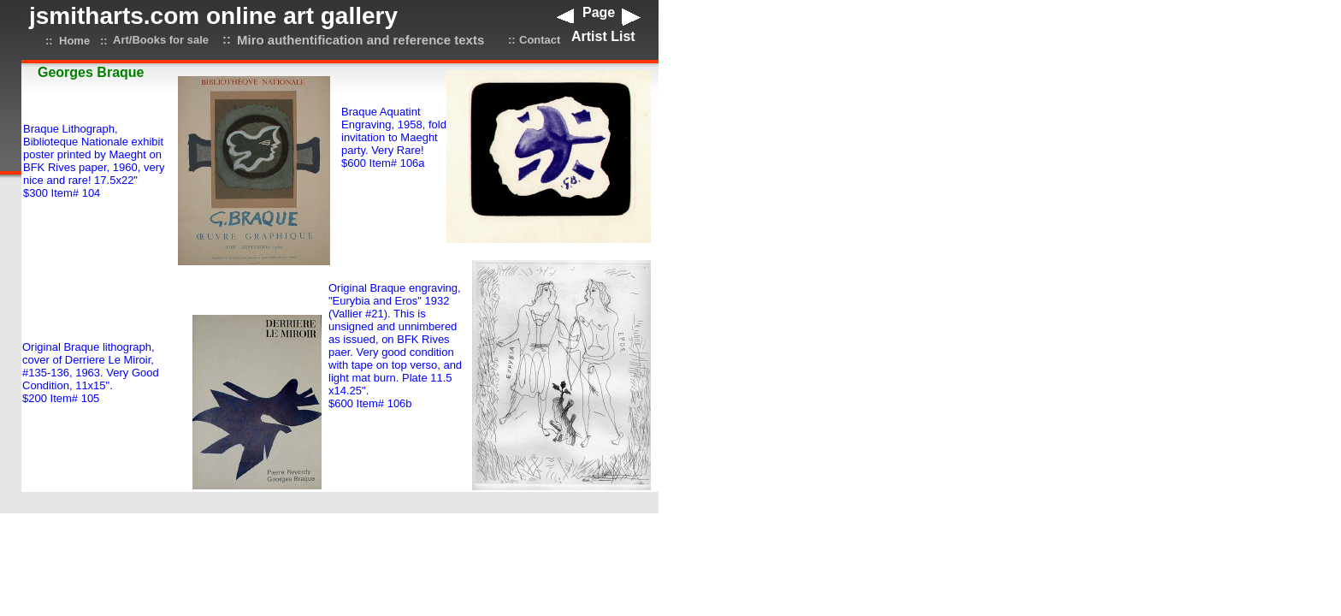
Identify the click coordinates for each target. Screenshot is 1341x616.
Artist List (603, 36)
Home (74, 40)
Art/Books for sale (161, 39)
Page (598, 12)
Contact (539, 39)
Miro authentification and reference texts (360, 40)
